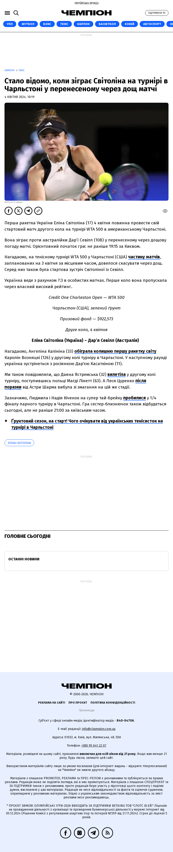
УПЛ (10, 24)
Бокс (47, 24)
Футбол (28, 24)
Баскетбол (107, 24)
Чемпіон (10, 70)
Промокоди (86, 710)
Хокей (129, 24)
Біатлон (83, 24)
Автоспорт (152, 24)
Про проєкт (77, 702)
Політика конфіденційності (113, 702)
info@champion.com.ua (98, 729)
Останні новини (23, 559)
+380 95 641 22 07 (93, 745)
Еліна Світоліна (19, 443)
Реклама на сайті (51, 702)
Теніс (64, 24)
